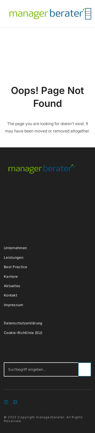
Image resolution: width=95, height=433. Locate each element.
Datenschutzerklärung (23, 323)
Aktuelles (12, 286)
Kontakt (10, 295)
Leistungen (13, 257)
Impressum (13, 305)
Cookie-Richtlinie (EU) (23, 332)
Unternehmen (15, 248)
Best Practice (15, 267)
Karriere (11, 276)
